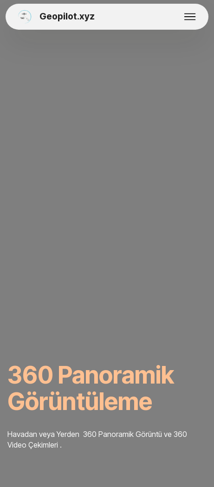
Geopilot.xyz (67, 16)
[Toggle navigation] (190, 16)
